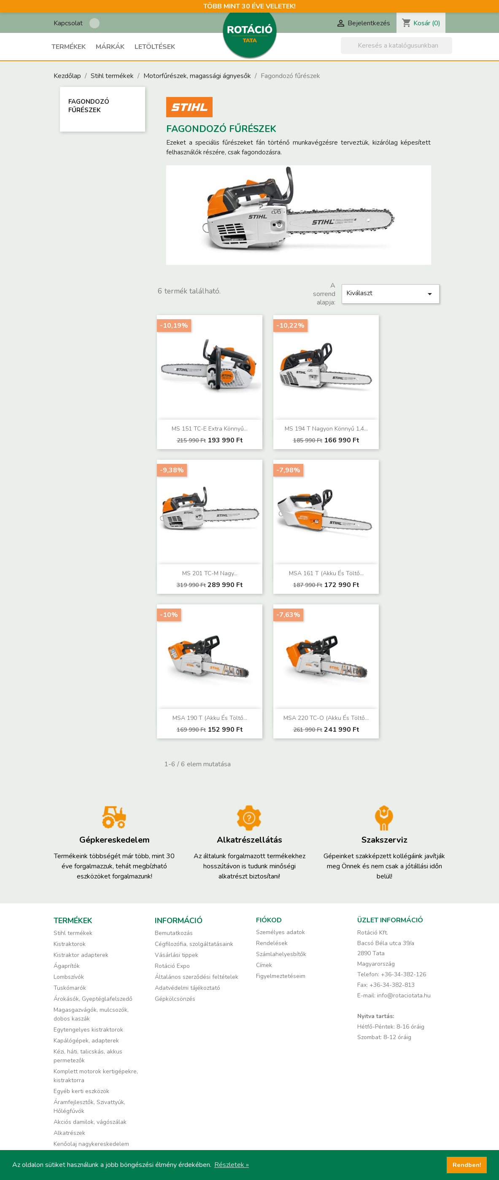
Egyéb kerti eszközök (81, 1091)
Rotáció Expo (172, 966)
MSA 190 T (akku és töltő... (210, 718)
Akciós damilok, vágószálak (90, 1122)
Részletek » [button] (231, 1164)
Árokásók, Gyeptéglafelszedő (93, 999)
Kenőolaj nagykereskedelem (91, 1144)
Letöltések (155, 46)
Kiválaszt (390, 293)
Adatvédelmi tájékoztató (187, 988)
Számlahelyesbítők (281, 954)
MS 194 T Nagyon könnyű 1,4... (326, 429)
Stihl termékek (73, 933)
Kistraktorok (70, 944)
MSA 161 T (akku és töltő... (326, 573)
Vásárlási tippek (176, 955)
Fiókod (269, 920)
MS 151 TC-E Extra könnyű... (210, 429)
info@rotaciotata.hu (404, 995)
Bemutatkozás (174, 933)
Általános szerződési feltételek (196, 977)
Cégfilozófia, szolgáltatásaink (194, 944)
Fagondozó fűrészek (88, 105)
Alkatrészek (69, 1133)
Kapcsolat (68, 23)
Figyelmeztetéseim (280, 976)
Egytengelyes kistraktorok (88, 1030)
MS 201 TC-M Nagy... (209, 573)
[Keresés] (396, 45)
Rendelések (272, 943)
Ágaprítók (67, 966)
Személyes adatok (280, 932)
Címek (264, 965)
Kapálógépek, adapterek (86, 1041)
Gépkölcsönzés (175, 999)
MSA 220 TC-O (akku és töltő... (326, 718)
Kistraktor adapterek (81, 955)
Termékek (68, 46)
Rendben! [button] (467, 1165)
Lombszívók (69, 977)
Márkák (110, 46)
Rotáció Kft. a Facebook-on (94, 23)
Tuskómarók (70, 988)
